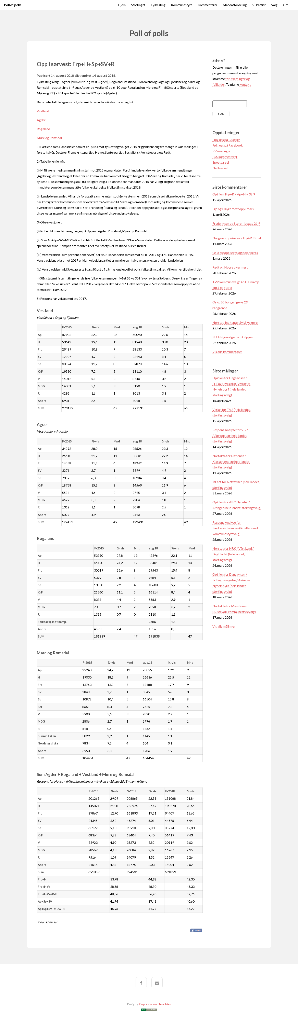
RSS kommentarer (224, 157)
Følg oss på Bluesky (226, 139)
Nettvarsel (219, 168)
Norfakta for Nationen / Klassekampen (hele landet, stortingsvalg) (231, 461)
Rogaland (43, 129)
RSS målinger (221, 151)
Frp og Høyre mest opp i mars (233, 209)
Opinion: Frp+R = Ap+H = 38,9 (233, 194)
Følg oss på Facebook (227, 145)
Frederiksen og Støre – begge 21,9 (236, 223)
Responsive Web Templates (155, 1004)
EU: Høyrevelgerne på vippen (232, 337)
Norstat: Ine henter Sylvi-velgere (235, 322)
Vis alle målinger (223, 626)
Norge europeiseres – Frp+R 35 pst (236, 238)
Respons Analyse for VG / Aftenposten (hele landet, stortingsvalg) (230, 435)
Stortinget (138, 5)
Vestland (43, 111)
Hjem (122, 5)
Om (285, 5)
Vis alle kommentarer (227, 352)
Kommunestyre (181, 5)
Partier (261, 5)
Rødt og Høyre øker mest (230, 267)
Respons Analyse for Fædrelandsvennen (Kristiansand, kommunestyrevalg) (235, 528)
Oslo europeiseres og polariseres (235, 253)
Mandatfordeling (235, 5)
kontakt (245, 84)
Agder (41, 120)
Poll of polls (12, 5)
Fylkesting (158, 5)
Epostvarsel (220, 162)
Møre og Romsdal (49, 138)
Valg (274, 5)
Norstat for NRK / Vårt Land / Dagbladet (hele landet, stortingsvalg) (233, 554)
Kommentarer (207, 5)
